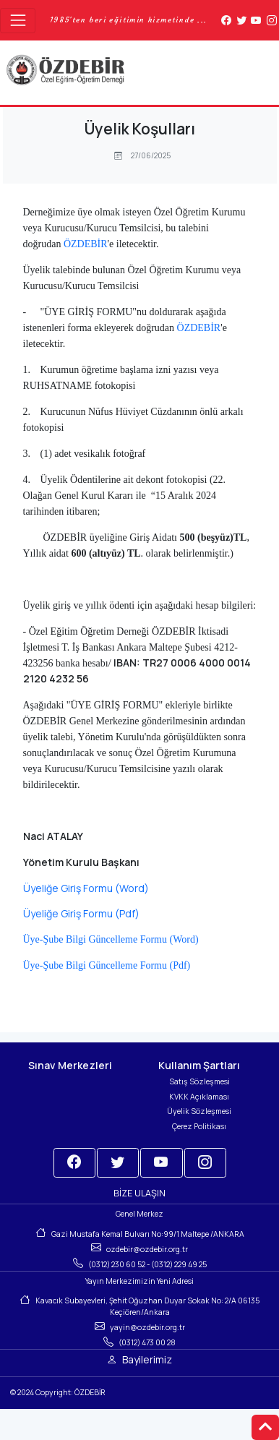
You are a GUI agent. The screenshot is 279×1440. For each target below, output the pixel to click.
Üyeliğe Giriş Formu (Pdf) (81, 913)
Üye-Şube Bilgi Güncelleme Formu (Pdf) (107, 965)
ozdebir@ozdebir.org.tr (147, 1249)
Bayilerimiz (147, 1359)
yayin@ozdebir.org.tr (147, 1327)
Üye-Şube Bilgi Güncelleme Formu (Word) (111, 939)
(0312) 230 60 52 (116, 1264)
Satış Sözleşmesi (199, 1081)
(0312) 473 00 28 (147, 1342)
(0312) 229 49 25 (179, 1264)
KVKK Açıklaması (199, 1097)
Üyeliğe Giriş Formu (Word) (86, 888)
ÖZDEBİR (86, 244)
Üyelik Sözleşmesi (199, 1111)
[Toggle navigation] (17, 20)
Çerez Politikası (199, 1126)
